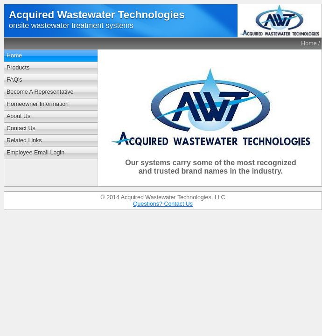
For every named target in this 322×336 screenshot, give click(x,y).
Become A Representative (40, 92)
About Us (18, 116)
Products (18, 67)
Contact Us (21, 128)
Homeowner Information (38, 104)
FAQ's (14, 80)
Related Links (24, 140)
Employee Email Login (35, 152)
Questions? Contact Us (163, 204)
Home (308, 43)
